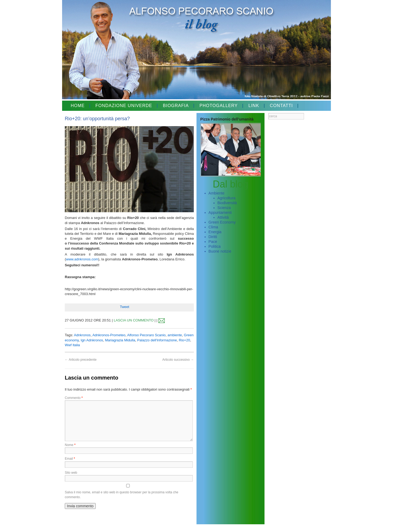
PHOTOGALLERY (218, 105)
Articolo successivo (178, 360)
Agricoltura (226, 198)
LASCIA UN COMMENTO (134, 320)
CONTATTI (281, 105)
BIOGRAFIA (176, 105)
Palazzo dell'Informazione (157, 340)
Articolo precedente (81, 360)
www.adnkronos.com (82, 259)
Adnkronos (82, 335)
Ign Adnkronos (92, 340)
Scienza (224, 208)
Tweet (124, 307)
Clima (213, 227)
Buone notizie (220, 251)
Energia (215, 232)
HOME (78, 105)
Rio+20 (184, 340)
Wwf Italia (72, 345)
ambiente (174, 335)
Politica (215, 246)
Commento (74, 398)
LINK (253, 105)
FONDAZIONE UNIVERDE (123, 105)
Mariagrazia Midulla (120, 340)
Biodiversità (227, 203)
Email (70, 459)
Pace (213, 241)
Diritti (213, 237)
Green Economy (222, 222)
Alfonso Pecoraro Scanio (146, 335)
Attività (223, 217)
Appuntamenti (220, 212)
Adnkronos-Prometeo (109, 335)
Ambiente (216, 193)
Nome (70, 445)
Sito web (71, 473)
